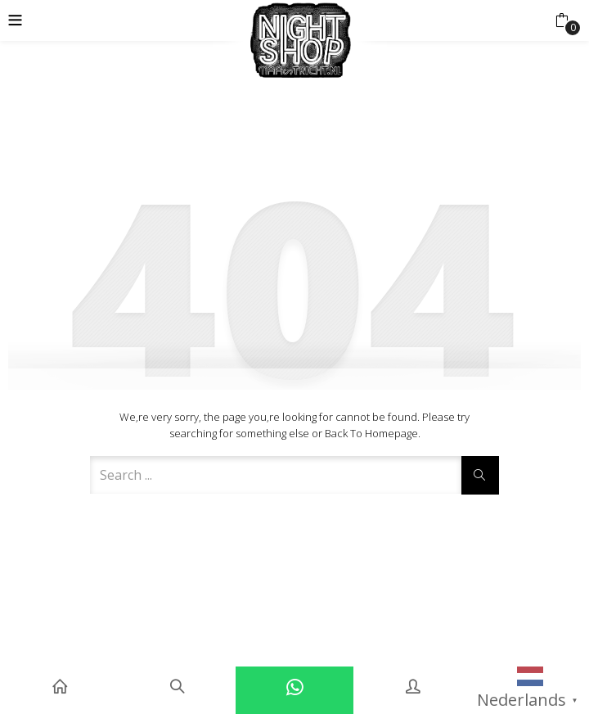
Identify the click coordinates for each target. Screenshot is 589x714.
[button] (562, 20)
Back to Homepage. (372, 433)
